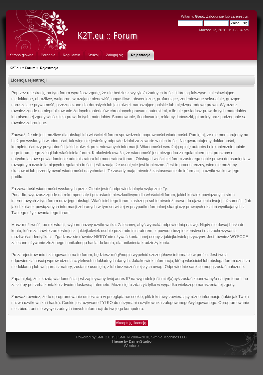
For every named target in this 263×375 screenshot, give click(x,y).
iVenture (131, 345)
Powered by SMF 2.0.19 (96, 337)
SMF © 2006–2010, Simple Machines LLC (153, 337)
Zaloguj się (215, 16)
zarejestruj (239, 16)
